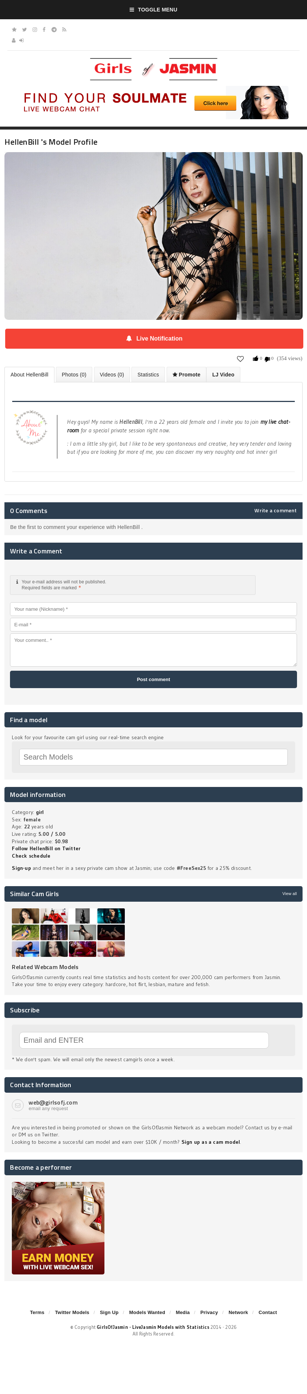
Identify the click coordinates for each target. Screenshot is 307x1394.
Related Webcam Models (45, 966)
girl (40, 812)
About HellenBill (29, 375)
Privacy (209, 1312)
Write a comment (275, 510)
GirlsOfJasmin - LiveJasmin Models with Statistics (153, 1327)
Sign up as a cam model (210, 1142)
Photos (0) (74, 375)
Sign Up (109, 1312)
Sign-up (21, 868)
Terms (37, 1312)
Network (238, 1312)
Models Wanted (147, 1312)
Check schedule (31, 855)
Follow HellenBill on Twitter (46, 848)
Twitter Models (72, 1312)
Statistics (148, 375)
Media (183, 1312)
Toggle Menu (153, 10)
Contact (267, 1312)
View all (290, 893)
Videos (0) (112, 375)
